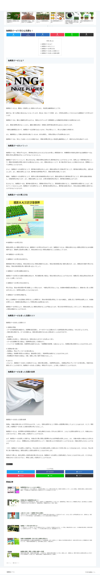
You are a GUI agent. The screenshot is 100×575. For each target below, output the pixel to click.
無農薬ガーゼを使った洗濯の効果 (50, 53)
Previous (5, 18)
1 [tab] (48, 26)
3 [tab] (52, 26)
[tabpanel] (13, 18)
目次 (48, 41)
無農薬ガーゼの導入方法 (48, 49)
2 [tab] (50, 26)
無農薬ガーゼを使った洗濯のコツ (50, 51)
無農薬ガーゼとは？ (47, 44)
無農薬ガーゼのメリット (48, 46)
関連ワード (9, 464)
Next (95, 18)
